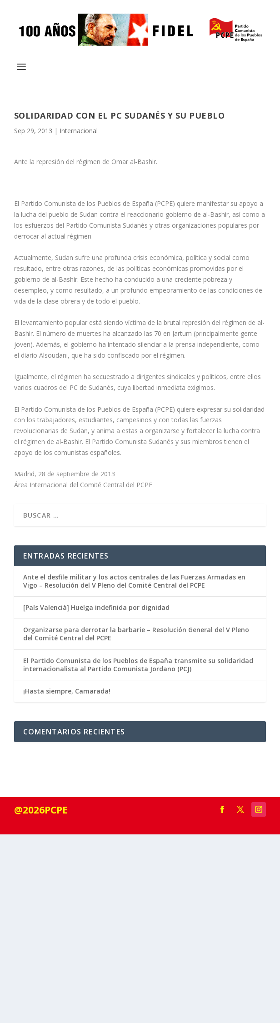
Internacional (79, 130)
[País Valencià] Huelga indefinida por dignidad (96, 607)
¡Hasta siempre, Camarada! (66, 691)
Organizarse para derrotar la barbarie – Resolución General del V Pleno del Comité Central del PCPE (136, 633)
